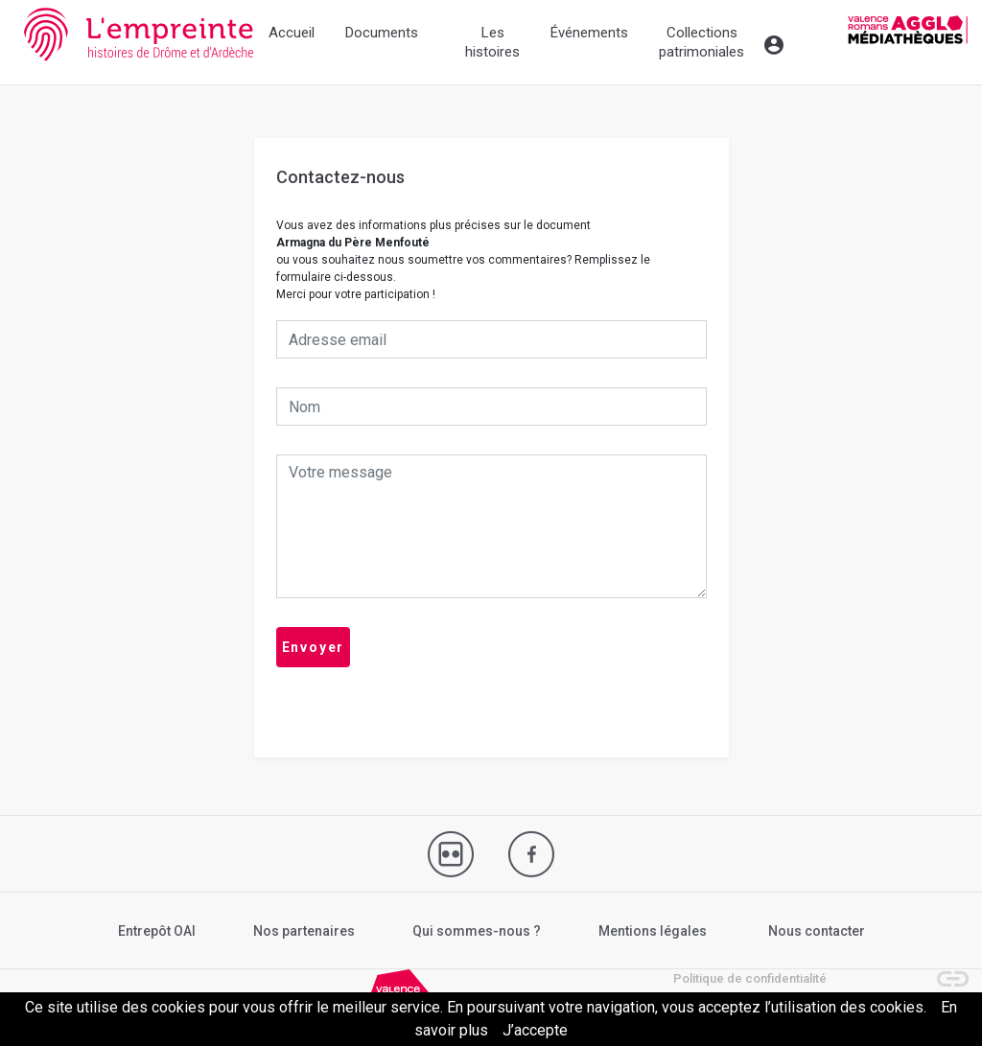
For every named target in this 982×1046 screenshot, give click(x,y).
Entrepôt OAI (157, 931)
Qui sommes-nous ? (476, 931)
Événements (589, 32)
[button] (943, 969)
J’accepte (535, 1030)
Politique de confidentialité (750, 978)
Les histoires (492, 42)
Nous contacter (816, 931)
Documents (381, 32)
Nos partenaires (304, 931)
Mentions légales (652, 931)
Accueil (292, 32)
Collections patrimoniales (701, 42)
